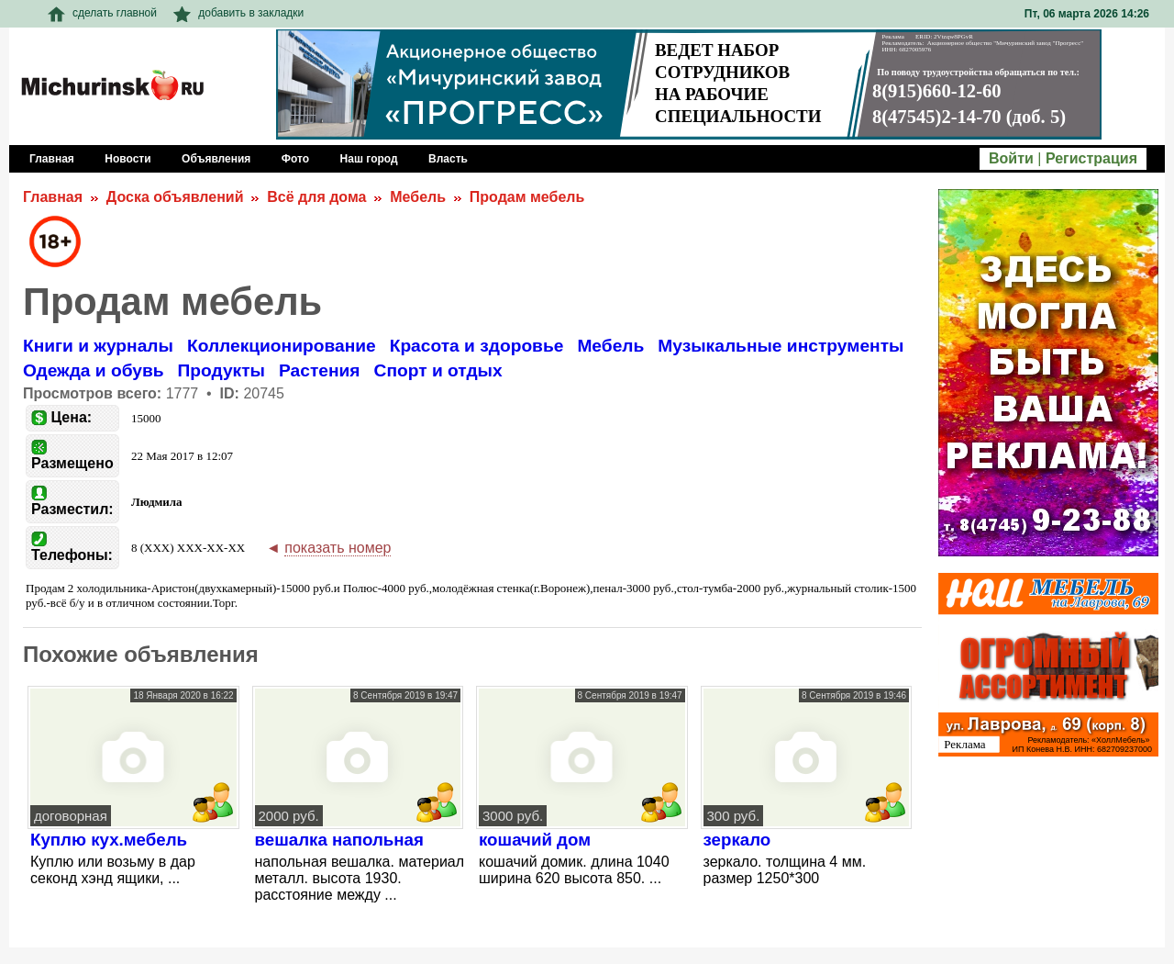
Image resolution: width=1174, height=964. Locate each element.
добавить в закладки (238, 12)
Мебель (418, 197)
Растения (319, 370)
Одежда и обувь (93, 370)
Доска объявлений (175, 197)
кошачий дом (535, 839)
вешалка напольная (339, 839)
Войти (1011, 158)
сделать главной (102, 12)
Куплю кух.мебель (108, 839)
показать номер (337, 547)
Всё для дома (316, 197)
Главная (53, 197)
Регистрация (1091, 158)
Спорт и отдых (438, 370)
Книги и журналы (98, 345)
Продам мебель (527, 197)
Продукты (221, 370)
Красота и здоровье (477, 345)
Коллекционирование (281, 345)
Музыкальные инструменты (780, 345)
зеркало (737, 839)
